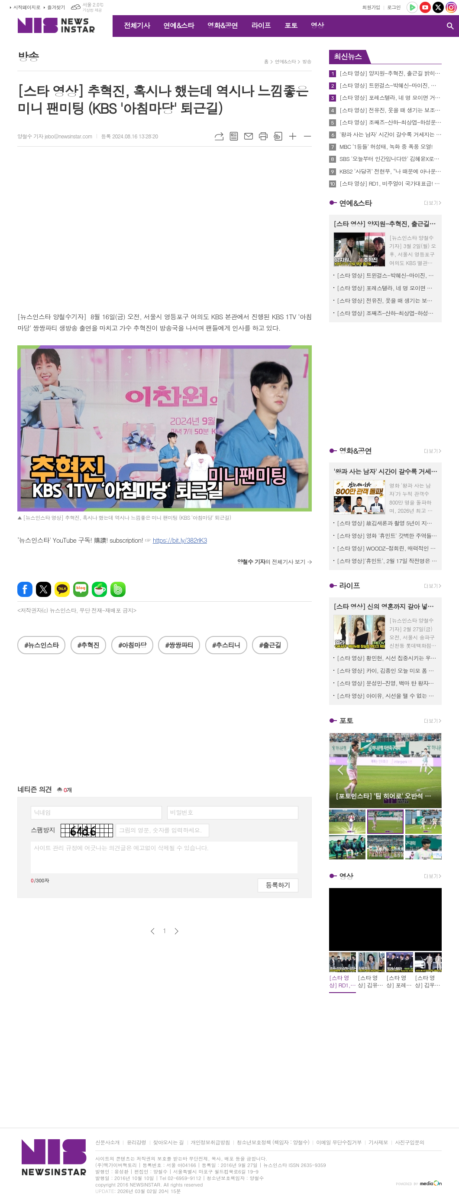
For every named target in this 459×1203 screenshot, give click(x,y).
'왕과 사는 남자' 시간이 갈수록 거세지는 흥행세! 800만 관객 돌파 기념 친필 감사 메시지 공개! (390, 134)
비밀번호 (181, 812)
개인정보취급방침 (210, 1142)
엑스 (43, 589)
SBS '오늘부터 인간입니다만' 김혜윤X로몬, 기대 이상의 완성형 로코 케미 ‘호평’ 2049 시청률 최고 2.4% (390, 159)
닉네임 (42, 812)
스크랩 (278, 136)
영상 (316, 25)
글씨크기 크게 (292, 136)
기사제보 (378, 1142)
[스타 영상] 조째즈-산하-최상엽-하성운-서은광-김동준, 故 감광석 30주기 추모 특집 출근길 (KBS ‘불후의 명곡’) (390, 122)
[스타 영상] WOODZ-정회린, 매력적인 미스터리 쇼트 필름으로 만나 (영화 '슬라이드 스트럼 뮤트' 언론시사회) (387, 548)
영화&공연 (222, 25)
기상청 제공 (92, 10)
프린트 (263, 136)
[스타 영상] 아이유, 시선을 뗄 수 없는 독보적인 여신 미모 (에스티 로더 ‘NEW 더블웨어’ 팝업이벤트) (387, 696)
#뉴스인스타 (41, 644)
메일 (248, 136)
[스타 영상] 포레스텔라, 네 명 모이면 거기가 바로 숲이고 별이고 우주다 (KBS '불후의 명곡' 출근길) (390, 98)
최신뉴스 (348, 56)
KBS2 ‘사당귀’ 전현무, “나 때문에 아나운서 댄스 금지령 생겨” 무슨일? (390, 171)
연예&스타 (178, 25)
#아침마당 (132, 644)
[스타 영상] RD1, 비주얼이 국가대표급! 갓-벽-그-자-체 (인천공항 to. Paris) (390, 183)
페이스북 (24, 589)
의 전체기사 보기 (271, 561)
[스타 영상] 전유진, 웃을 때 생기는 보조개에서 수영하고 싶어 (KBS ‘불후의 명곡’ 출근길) (390, 110)
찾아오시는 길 (168, 1142)
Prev (340, 770)
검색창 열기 (450, 26)
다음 (176, 931)
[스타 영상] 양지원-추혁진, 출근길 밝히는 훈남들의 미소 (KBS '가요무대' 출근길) (390, 73)
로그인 (394, 7)
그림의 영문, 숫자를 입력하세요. (160, 830)
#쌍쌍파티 (179, 644)
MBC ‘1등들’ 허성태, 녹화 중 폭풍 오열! (386, 147)
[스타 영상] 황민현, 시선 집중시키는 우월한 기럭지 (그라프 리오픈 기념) (387, 658)
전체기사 (137, 25)
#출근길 (270, 644)
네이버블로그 (80, 589)
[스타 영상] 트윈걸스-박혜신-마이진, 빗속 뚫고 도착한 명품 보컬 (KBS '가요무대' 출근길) (390, 85)
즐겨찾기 (56, 7)
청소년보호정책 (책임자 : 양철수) (273, 1142)
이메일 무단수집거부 (339, 1142)
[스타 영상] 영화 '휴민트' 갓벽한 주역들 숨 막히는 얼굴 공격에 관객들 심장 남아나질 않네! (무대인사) (387, 535)
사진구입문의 (409, 1142)
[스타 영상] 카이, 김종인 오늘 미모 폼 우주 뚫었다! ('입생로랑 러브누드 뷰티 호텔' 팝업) (387, 670)
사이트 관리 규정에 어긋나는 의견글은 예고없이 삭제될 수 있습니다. (121, 848)
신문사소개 (107, 1142)
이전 (153, 931)
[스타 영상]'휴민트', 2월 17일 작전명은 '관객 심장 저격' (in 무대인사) (387, 561)
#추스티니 (226, 644)
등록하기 (278, 884)
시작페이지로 (26, 7)
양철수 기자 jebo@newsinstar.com (54, 136)
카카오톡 (62, 589)
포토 (290, 25)
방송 (306, 61)
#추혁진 (89, 644)
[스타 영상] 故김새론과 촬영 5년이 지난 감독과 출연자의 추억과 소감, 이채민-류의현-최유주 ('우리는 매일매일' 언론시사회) (387, 523)
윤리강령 (136, 1142)
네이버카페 (99, 589)
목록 (234, 136)
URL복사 (219, 136)
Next (430, 770)
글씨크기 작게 (307, 136)
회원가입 (371, 7)
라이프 (261, 25)
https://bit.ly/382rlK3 (180, 539)
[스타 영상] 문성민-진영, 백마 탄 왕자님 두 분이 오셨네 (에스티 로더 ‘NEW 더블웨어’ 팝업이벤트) (387, 683)
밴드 (118, 589)
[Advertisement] (164, 723)
